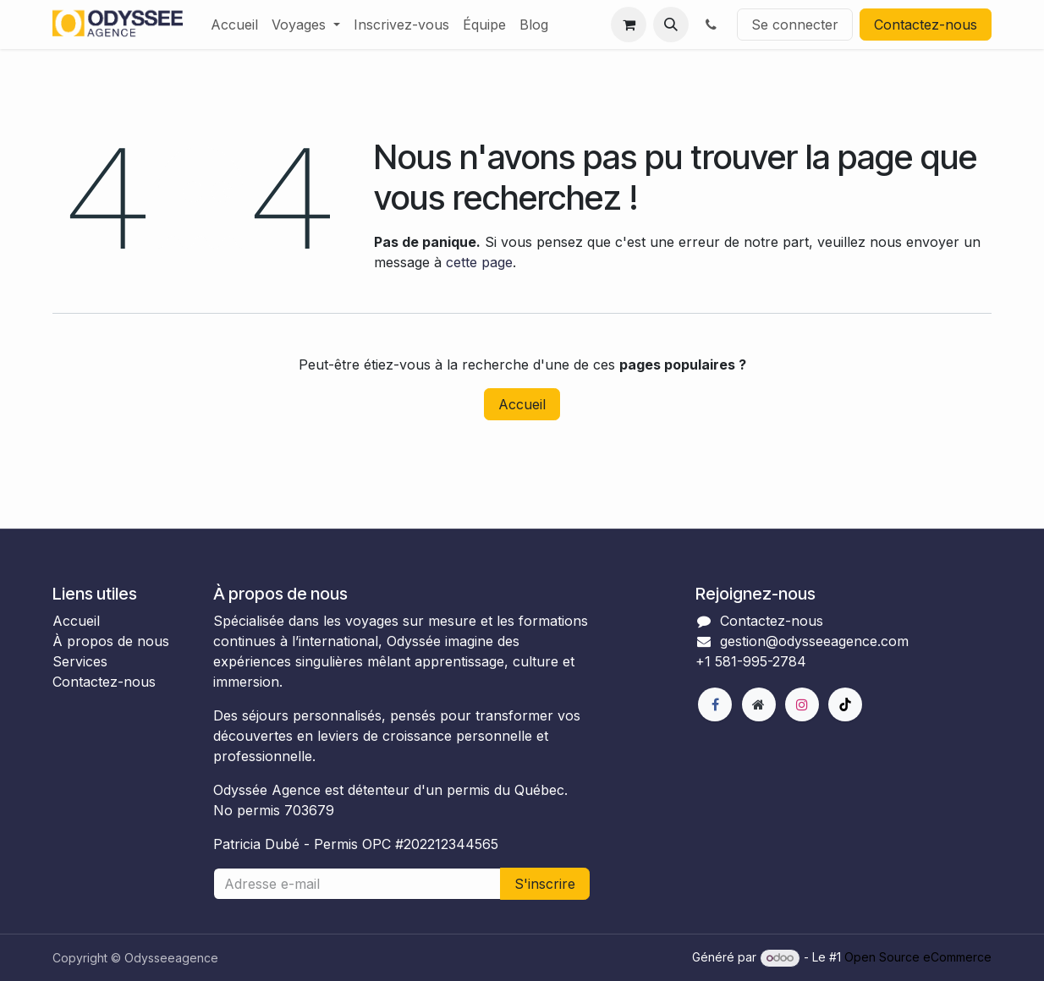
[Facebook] (715, 704)
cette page (479, 262)
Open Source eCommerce (918, 957)
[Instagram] (802, 704)
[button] (671, 24)
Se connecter (794, 24)
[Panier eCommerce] (628, 24)
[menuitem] (234, 24)
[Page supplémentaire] (759, 704)
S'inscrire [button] (544, 883)
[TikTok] (845, 704)
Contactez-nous (925, 24)
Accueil (522, 404)
